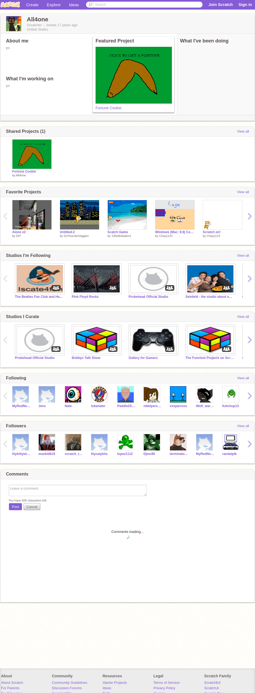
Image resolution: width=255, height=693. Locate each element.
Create (32, 4)
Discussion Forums (67, 688)
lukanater (98, 406)
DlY (18, 235)
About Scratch (12, 683)
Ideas (74, 4)
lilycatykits (99, 454)
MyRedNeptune (21, 406)
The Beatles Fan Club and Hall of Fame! (39, 297)
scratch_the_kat (74, 454)
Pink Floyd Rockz (85, 297)
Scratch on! (212, 232)
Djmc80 (149, 454)
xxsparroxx (178, 406)
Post (15, 507)
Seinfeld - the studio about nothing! (209, 297)
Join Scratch (220, 4)
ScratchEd (212, 683)
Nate (68, 406)
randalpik (229, 454)
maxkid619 (46, 454)
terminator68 (179, 454)
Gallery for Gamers (143, 358)
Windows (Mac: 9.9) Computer (175, 232)
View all (243, 131)
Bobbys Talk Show (86, 358)
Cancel (32, 507)
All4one (21, 175)
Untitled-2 (67, 232)
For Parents (10, 688)
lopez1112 (125, 454)
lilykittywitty (21, 454)
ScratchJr (211, 688)
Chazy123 (166, 235)
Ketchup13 (230, 406)
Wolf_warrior (205, 406)
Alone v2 (19, 232)
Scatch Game (117, 232)
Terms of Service (166, 683)
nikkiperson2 (152, 406)
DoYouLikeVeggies (76, 235)
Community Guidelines (69, 683)
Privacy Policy (164, 688)
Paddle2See (126, 406)
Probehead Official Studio (148, 297)
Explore (54, 4)
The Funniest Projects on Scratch (209, 358)
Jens (42, 406)
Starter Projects (115, 683)
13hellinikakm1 (121, 235)
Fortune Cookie (109, 108)
